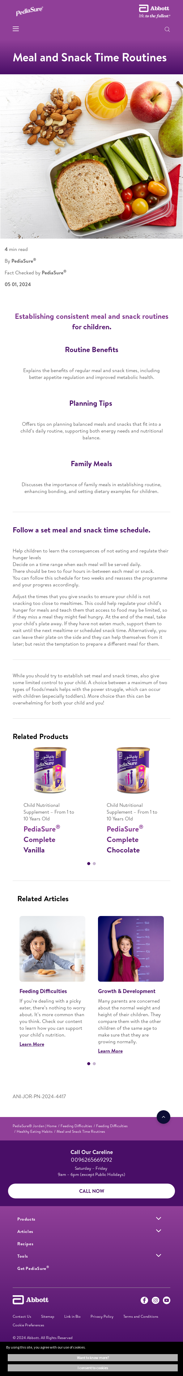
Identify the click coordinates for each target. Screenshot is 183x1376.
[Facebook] (144, 1301)
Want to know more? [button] (93, 1357)
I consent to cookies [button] (93, 1368)
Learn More (31, 1044)
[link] (35, 1125)
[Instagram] (155, 1301)
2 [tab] (94, 863)
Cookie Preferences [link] (28, 1325)
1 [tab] (88, 863)
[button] (167, 30)
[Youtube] (166, 1301)
